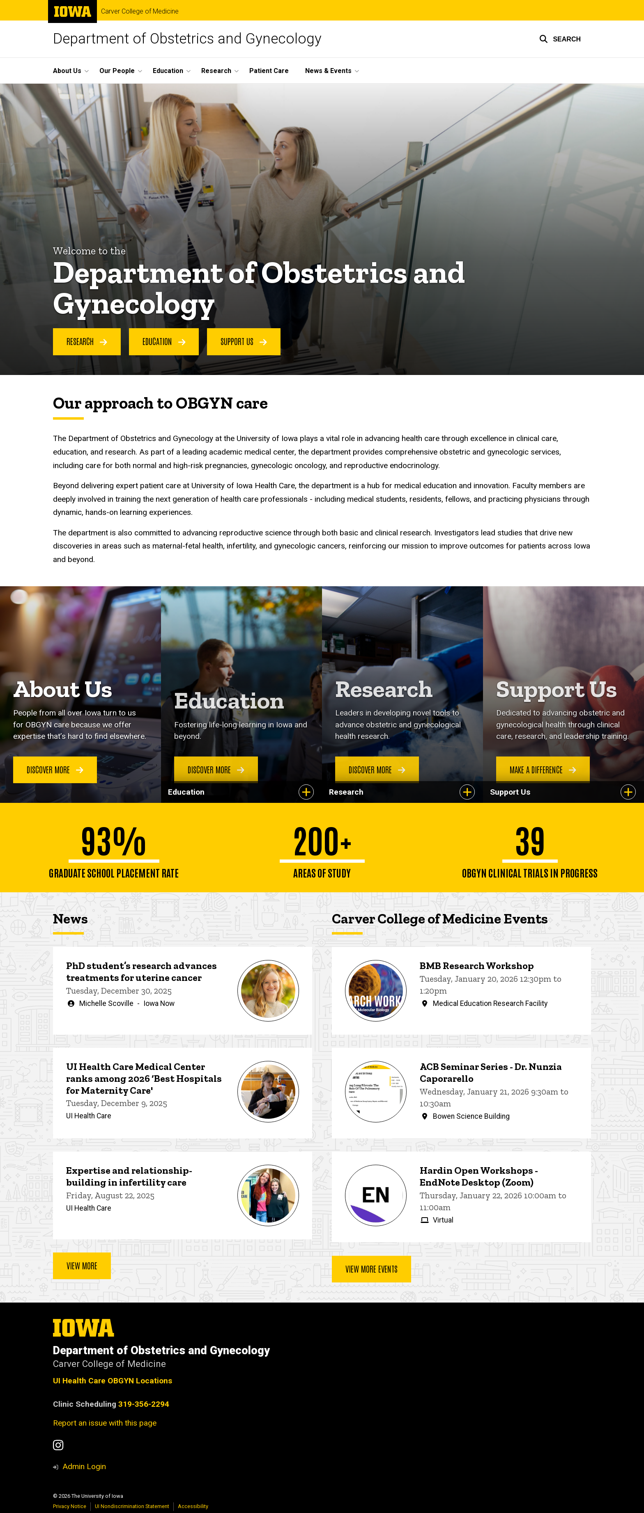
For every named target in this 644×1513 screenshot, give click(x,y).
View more (82, 1265)
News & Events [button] (328, 71)
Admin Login (84, 1466)
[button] (560, 39)
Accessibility (193, 1506)
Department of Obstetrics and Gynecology (187, 39)
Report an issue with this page (104, 1423)
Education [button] (168, 71)
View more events (371, 1268)
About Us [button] (67, 71)
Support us (244, 341)
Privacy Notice (69, 1506)
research (87, 341)
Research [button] (216, 71)
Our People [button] (117, 71)
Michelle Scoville (106, 1003)
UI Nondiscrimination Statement (132, 1506)
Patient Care (269, 71)
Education (164, 341)
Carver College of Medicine (140, 11)
